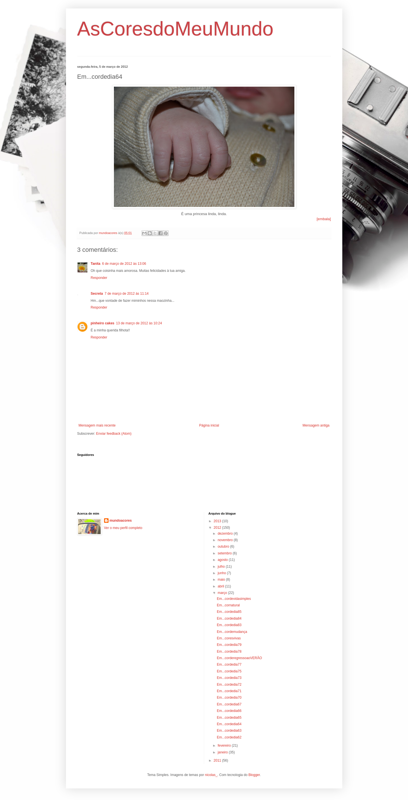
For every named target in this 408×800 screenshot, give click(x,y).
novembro (226, 540)
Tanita (95, 264)
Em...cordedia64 (229, 724)
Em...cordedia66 (229, 711)
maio (222, 580)
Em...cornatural (228, 605)
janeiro (223, 752)
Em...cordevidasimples (234, 599)
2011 (218, 760)
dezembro (226, 533)
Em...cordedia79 (229, 645)
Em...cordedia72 (229, 685)
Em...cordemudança (232, 632)
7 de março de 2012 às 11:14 (127, 294)
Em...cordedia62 (229, 737)
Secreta (97, 294)
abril (221, 586)
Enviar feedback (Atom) (113, 434)
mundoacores (121, 521)
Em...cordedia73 (229, 678)
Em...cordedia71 (229, 691)
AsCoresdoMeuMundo (175, 29)
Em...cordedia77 (229, 664)
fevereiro (225, 745)
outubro (224, 546)
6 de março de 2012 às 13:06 (124, 264)
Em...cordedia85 (229, 612)
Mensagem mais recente (97, 425)
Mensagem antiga (316, 425)
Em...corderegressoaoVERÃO (239, 658)
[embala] (324, 219)
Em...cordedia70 (229, 698)
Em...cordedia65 (229, 718)
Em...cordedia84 (229, 618)
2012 (218, 528)
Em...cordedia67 (229, 704)
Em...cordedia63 (229, 731)
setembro (225, 553)
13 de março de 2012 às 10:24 (139, 323)
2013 (218, 521)
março (223, 593)
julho (222, 567)
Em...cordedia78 (229, 651)
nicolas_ (211, 775)
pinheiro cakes (102, 323)
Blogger (254, 775)
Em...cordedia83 (229, 625)
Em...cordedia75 (229, 671)
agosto (223, 560)
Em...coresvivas (229, 638)
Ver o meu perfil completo (123, 528)
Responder (99, 278)
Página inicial (209, 425)
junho (222, 573)
